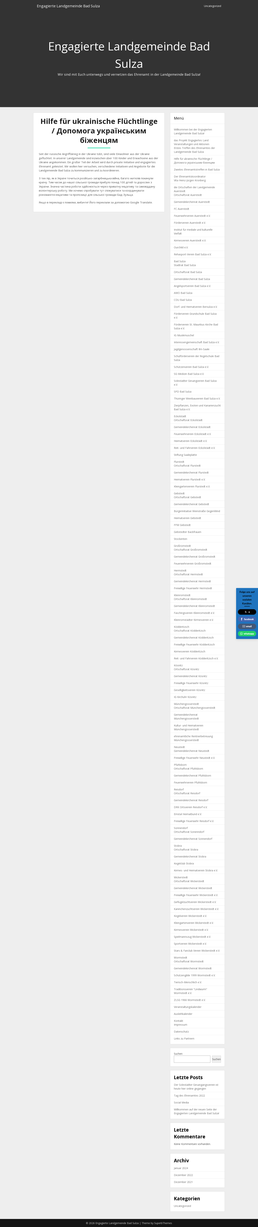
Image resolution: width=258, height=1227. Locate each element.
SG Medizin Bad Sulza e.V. (189, 374)
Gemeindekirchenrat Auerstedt (192, 202)
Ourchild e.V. (181, 247)
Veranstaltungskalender (187, 1007)
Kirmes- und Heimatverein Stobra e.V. (196, 870)
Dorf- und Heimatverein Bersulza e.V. (195, 306)
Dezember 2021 (183, 1182)
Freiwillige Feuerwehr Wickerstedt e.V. (196, 895)
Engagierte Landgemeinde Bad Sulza (68, 5)
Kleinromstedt (182, 595)
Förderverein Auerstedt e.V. (190, 222)
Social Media (181, 1102)
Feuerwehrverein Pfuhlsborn (190, 782)
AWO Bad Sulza (183, 293)
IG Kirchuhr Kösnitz (185, 697)
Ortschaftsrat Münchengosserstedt (194, 707)
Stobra (178, 845)
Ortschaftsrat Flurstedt (187, 465)
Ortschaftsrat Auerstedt (188, 195)
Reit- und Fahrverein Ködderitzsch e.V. (196, 658)
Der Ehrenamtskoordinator (190, 176)
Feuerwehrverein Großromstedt (192, 563)
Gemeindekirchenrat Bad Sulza (192, 279)
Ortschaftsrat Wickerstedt (189, 881)
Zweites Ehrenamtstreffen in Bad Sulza (197, 169)
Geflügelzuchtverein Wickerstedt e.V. (195, 902)
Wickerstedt (181, 877)
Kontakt (178, 1020)
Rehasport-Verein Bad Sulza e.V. (192, 254)
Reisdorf (179, 789)
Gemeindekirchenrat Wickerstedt (193, 888)
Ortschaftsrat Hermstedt (188, 574)
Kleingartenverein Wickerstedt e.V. (194, 923)
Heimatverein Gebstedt (187, 518)
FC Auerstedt (181, 209)
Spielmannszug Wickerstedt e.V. (192, 936)
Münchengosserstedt (186, 704)
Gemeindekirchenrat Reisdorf (191, 800)
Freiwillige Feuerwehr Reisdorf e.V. (194, 821)
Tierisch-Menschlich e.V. (188, 982)
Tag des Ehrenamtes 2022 (189, 1095)
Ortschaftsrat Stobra (186, 849)
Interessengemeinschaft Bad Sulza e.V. (197, 342)
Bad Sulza (180, 261)
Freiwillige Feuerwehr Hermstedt (193, 588)
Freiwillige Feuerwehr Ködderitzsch (194, 644)
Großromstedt (182, 546)
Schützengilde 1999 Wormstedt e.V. (194, 975)
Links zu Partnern (184, 1038)
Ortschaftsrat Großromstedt (190, 549)
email (247, 626)
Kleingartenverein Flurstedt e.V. (192, 486)
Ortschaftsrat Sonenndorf (189, 832)
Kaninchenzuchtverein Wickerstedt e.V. (196, 909)
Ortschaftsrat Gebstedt (187, 497)
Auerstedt (179, 191)
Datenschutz (181, 1031)
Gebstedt (179, 493)
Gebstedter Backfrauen (187, 532)
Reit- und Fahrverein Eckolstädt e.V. (194, 448)
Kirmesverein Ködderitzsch (189, 651)
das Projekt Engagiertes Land (191, 140)
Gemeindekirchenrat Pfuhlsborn (192, 775)
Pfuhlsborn (180, 764)
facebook (247, 619)
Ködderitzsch (181, 626)
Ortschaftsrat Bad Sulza (188, 272)
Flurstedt (179, 461)
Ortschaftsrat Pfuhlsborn (188, 768)
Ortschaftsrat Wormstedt (189, 961)
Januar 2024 (181, 1168)
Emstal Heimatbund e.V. (188, 814)
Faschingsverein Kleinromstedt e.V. (194, 613)
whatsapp (247, 633)
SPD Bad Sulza (182, 391)
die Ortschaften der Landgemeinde (194, 187)
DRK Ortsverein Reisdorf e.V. (190, 807)
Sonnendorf (181, 828)
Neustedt (179, 747)
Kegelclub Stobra (184, 863)
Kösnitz (178, 665)
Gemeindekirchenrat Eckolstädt (192, 427)
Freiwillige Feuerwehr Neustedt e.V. (194, 758)
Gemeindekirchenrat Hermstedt (192, 581)
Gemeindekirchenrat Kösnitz (190, 676)
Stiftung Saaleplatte (185, 455)
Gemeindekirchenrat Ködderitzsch (194, 637)
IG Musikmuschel (184, 335)
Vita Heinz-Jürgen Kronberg (190, 180)
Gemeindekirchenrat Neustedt (191, 751)
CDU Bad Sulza (183, 300)
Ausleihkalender (183, 1014)
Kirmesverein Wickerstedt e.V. (191, 929)
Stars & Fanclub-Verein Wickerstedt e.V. (197, 950)
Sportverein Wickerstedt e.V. (190, 943)
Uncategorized (212, 6)
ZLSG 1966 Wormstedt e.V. (190, 1000)
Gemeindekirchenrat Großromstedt (194, 556)
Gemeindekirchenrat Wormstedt (193, 968)
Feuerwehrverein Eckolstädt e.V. (192, 434)
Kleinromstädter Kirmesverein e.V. (194, 620)
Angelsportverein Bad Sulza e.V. (192, 286)
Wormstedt (180, 957)
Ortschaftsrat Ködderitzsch (190, 630)
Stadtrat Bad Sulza (185, 265)
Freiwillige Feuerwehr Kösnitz (191, 683)
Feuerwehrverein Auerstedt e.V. (192, 215)
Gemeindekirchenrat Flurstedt (191, 472)
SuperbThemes (163, 1223)
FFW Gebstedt (182, 525)
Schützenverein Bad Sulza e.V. (191, 367)
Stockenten (180, 539)
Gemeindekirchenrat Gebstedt (191, 504)
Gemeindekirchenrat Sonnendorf (193, 838)
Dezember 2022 (183, 1175)
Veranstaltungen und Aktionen (191, 144)
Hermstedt (180, 570)
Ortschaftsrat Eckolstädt (188, 420)
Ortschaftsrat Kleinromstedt (190, 599)
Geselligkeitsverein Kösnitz (189, 690)
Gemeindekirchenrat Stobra (190, 856)
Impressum (180, 1024)
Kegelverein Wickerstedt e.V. (190, 916)
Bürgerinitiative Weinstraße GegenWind (197, 511)
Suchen (178, 1053)
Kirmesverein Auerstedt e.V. (190, 240)
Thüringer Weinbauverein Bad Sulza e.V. (197, 398)
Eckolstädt (180, 416)
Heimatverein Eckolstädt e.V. (190, 441)
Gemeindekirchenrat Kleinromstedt (194, 606)
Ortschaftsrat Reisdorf (187, 793)
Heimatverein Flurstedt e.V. (189, 479)
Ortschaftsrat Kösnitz (186, 669)
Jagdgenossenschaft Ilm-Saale (191, 349)
